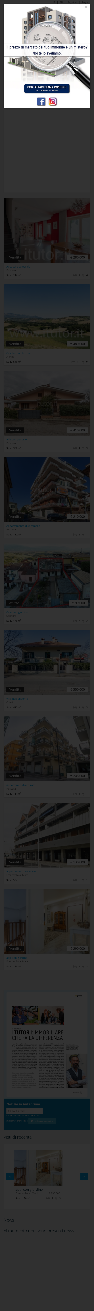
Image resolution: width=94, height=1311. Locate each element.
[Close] (85, 7)
